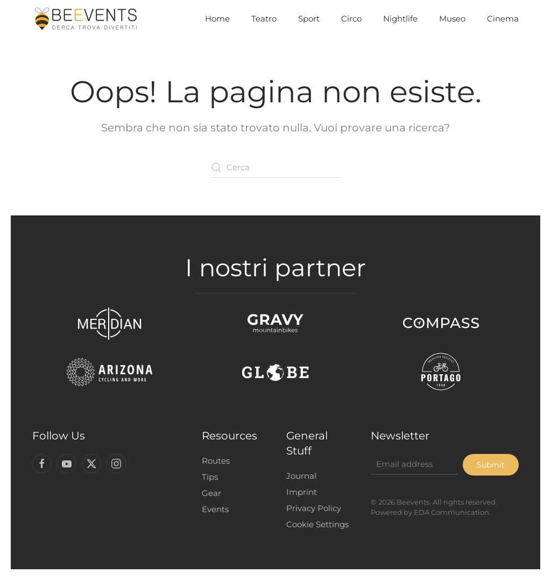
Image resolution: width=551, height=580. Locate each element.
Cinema (503, 18)
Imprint (299, 492)
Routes (213, 461)
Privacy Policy (311, 508)
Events (212, 509)
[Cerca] (275, 167)
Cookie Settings (315, 524)
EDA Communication (449, 512)
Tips (207, 477)
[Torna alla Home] (86, 19)
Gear (208, 493)
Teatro (264, 18)
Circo (351, 18)
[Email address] (412, 464)
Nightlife (400, 18)
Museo (452, 18)
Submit (488, 465)
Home (217, 18)
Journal (299, 476)
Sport (309, 18)
